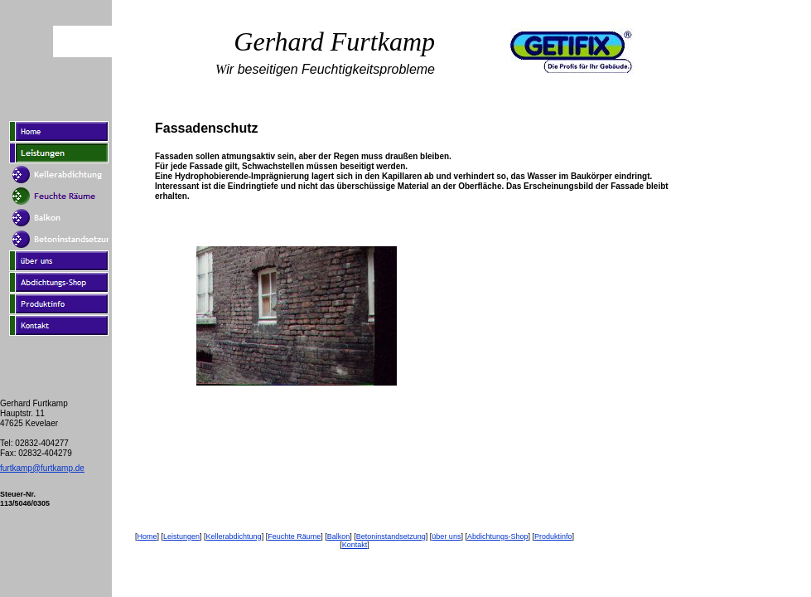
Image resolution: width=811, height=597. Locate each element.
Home (147, 536)
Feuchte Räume (294, 536)
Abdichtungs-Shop (498, 536)
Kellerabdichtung (234, 536)
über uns (446, 536)
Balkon (338, 536)
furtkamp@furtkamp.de (42, 468)
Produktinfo (553, 536)
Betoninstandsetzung (391, 536)
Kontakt (355, 545)
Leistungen (181, 536)
